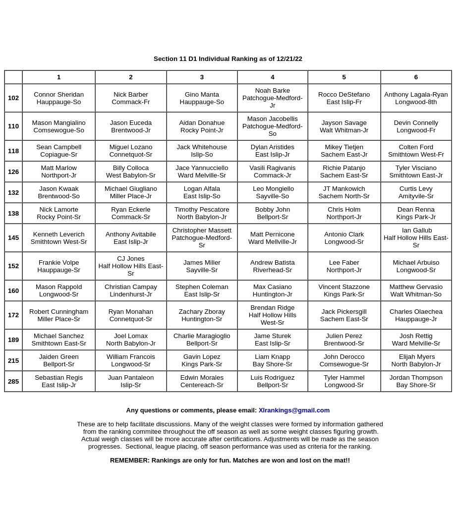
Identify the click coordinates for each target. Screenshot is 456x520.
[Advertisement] (228, 26)
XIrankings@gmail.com (294, 410)
